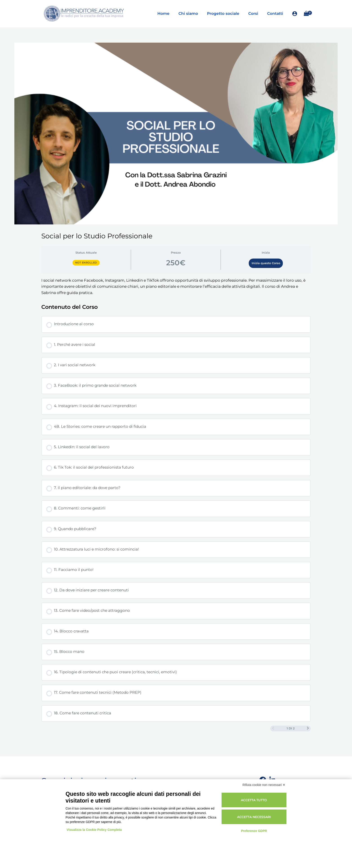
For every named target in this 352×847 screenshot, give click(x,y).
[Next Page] (307, 728)
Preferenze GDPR (254, 831)
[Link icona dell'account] (294, 13)
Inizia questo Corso (266, 263)
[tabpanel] (176, 286)
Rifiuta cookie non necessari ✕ (263, 785)
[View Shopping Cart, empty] (306, 13)
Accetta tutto (254, 800)
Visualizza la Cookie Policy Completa (94, 830)
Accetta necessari (254, 817)
